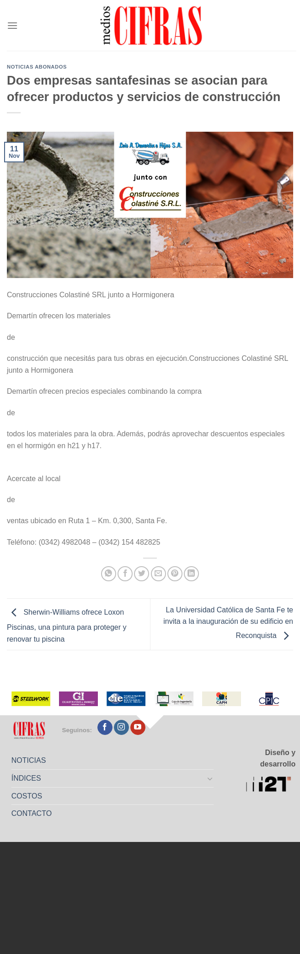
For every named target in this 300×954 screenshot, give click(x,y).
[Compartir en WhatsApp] (108, 573)
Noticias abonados (37, 67)
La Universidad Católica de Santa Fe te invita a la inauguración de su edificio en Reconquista (228, 623)
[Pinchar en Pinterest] (174, 573)
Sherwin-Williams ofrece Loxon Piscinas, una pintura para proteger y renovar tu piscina (66, 625)
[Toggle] (210, 778)
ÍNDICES (26, 778)
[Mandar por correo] (158, 573)
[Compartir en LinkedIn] (191, 573)
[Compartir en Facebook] (125, 573)
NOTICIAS (28, 760)
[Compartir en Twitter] (141, 573)
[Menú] (12, 25)
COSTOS (26, 796)
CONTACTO (31, 813)
